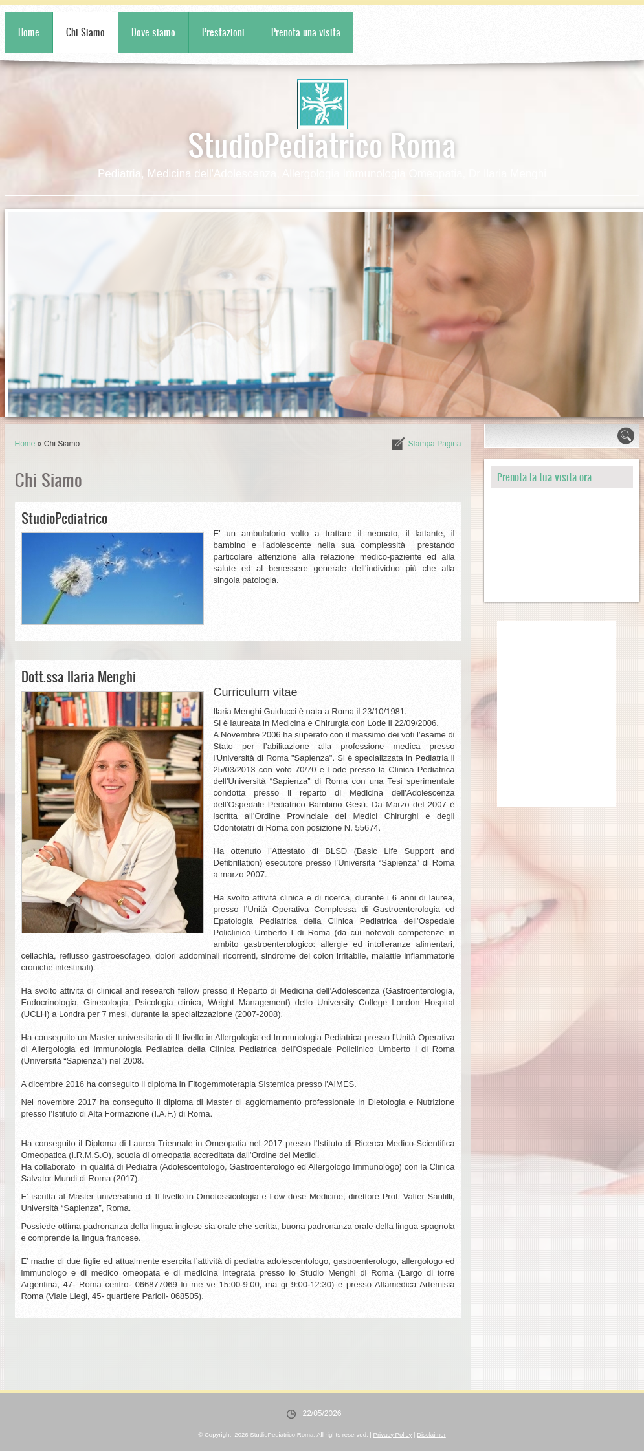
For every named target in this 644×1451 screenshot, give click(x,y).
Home (28, 32)
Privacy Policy (392, 1434)
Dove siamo (153, 32)
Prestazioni (223, 32)
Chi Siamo (85, 32)
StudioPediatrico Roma (322, 144)
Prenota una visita (305, 32)
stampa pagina (434, 443)
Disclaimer (431, 1434)
